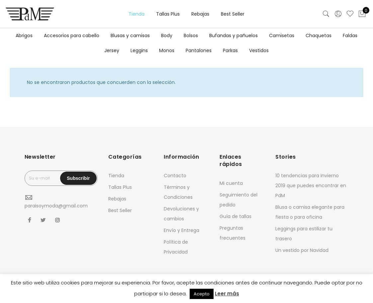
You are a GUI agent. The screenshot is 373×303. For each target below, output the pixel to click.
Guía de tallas (235, 216)
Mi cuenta (231, 183)
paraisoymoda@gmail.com (56, 205)
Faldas (350, 35)
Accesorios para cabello (71, 35)
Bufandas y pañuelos (233, 35)
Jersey (111, 50)
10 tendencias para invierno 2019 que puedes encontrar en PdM (310, 185)
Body (166, 35)
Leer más (227, 293)
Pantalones (199, 50)
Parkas (230, 50)
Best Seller (232, 14)
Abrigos (24, 35)
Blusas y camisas (130, 35)
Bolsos (191, 35)
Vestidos (259, 50)
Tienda (136, 14)
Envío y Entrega (181, 230)
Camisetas (281, 35)
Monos (166, 50)
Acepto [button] (202, 294)
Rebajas (200, 14)
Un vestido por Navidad (301, 250)
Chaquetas (318, 35)
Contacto (175, 175)
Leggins (139, 50)
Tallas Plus (168, 14)
